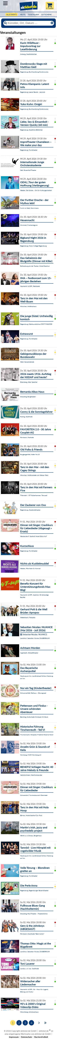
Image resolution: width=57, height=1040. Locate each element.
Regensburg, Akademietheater (30, 510)
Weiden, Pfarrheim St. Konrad (30, 568)
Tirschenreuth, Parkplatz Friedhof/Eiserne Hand (36, 735)
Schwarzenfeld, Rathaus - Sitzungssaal (33, 693)
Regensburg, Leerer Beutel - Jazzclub (32, 92)
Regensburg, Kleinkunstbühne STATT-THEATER (36, 324)
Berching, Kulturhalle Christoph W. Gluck (34, 717)
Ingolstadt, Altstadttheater (29, 653)
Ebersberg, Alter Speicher (28, 382)
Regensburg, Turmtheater (28, 150)
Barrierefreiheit (41, 1037)
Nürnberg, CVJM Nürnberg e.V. (30, 755)
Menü (5, 3)
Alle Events (11, 14)
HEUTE (22, 14)
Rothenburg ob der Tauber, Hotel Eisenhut (35, 266)
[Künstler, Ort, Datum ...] (29, 23)
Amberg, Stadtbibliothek (28, 54)
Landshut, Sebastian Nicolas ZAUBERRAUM (35, 638)
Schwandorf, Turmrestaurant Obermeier (34, 795)
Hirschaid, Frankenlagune (28, 225)
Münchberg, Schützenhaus (29, 1012)
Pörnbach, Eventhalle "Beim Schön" (32, 934)
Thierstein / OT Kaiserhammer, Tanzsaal (33, 495)
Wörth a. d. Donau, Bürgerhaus (30, 835)
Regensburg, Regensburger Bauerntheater (34, 890)
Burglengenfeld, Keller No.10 (30, 454)
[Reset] (52, 23)
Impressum (14, 1037)
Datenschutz (26, 1037)
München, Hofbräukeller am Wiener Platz (34, 475)
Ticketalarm (33, 14)
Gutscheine (46, 14)
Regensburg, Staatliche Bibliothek (31, 130)
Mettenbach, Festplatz (27, 617)
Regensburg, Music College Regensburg (33, 246)
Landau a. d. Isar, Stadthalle (29, 968)
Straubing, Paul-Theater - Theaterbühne (33, 914)
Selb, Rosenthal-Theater (28, 170)
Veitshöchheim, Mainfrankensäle (31, 775)
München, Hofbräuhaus (28, 306)
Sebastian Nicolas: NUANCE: (33, 634)
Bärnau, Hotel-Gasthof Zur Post (31, 815)
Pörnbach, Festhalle (27, 437)
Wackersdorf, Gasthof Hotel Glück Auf (33, 536)
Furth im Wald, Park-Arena (29, 208)
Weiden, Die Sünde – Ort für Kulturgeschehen (36, 190)
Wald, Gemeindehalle (27, 362)
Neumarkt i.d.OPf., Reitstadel (30, 286)
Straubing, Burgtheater (28, 397)
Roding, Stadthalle (26, 417)
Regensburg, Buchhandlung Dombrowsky (34, 72)
